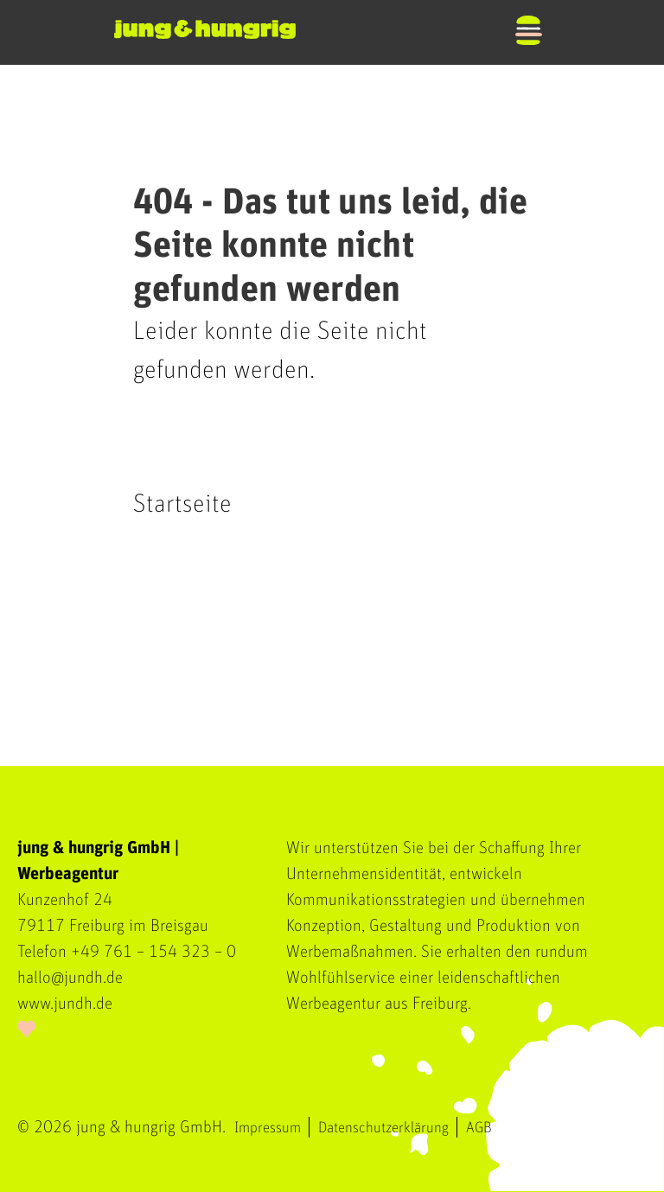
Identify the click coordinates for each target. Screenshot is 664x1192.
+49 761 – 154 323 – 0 (153, 951)
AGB (479, 1128)
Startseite (182, 504)
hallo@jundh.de (70, 977)
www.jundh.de (64, 1003)
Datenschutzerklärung (383, 1128)
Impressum (267, 1128)
